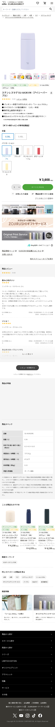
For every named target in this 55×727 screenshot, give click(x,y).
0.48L (20, 136)
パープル (26, 582)
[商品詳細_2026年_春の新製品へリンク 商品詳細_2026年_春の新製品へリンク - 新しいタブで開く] (27, 210)
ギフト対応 (24, 85)
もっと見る (26, 354)
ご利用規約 (35, 703)
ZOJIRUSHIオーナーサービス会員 (43, 312)
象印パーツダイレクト (26, 710)
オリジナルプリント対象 (10, 85)
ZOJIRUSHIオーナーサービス (37, 706)
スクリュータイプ (27, 577)
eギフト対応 (33, 85)
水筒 (4, 577)
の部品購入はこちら (31, 251)
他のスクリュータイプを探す (41, 258)
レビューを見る (21, 99)
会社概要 (27, 703)
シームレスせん (44, 85)
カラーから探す (8, 641)
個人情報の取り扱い (15, 703)
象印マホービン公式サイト (15, 706)
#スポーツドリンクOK (9, 562)
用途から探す (7, 647)
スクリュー (6, 88)
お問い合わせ (7, 254)
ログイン (30, 374)
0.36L (12, 88)
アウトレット (7, 674)
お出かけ (34, 582)
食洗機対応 (44, 582)
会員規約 (43, 703)
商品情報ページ (9, 251)
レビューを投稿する (27, 368)
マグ (17, 577)
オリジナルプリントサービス (11, 582)
